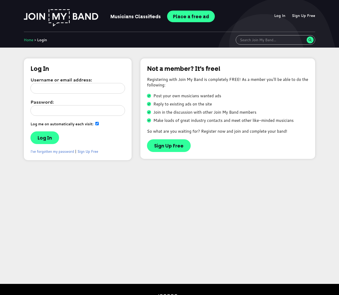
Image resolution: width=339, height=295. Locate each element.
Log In (280, 15)
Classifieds (135, 16)
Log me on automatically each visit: (64, 124)
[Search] (310, 39)
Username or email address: (61, 80)
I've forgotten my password (52, 151)
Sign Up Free (303, 15)
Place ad (191, 16)
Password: (42, 102)
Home (28, 40)
